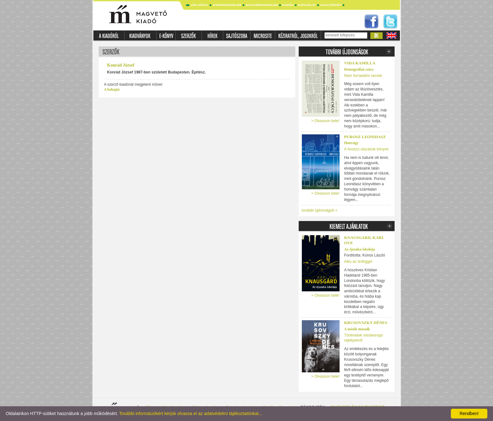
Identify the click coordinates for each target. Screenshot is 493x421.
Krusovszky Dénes (365, 322)
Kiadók (288, 5)
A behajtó (112, 89)
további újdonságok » (319, 210)
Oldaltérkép (330, 5)
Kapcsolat (306, 5)
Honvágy (351, 143)
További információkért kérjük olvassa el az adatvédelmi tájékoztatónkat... (190, 413)
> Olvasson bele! (325, 121)
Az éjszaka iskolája (359, 249)
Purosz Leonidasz (365, 136)
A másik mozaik (357, 329)
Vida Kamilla (359, 63)
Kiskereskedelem (227, 5)
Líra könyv (199, 5)
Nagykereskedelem (262, 5)
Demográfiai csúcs (359, 69)
